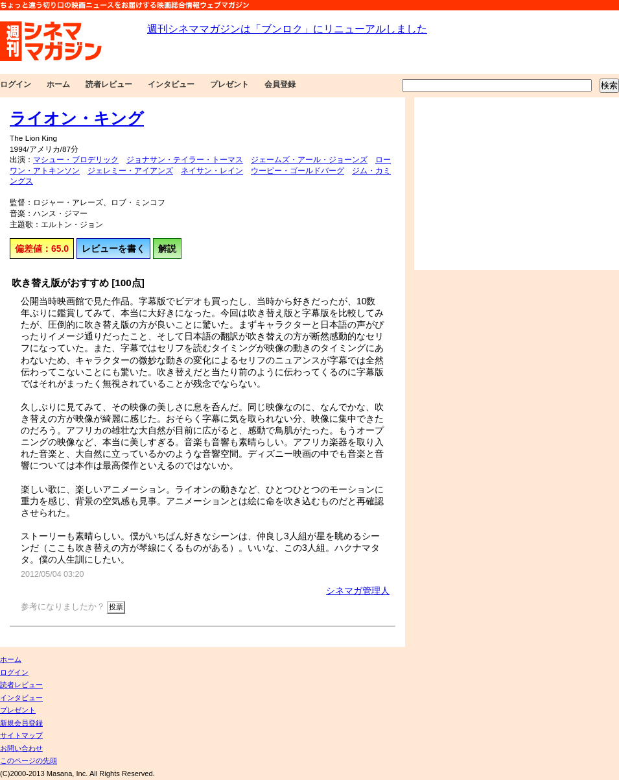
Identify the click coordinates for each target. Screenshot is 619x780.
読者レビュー (109, 84)
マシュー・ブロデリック (76, 159)
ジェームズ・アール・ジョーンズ (309, 159)
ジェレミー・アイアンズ (130, 170)
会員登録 (280, 84)
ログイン (15, 84)
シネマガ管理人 (358, 590)
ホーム (58, 84)
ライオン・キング (77, 118)
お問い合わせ (21, 748)
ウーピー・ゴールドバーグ (297, 170)
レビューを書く (113, 248)
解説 (167, 248)
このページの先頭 (28, 760)
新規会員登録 (21, 723)
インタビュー (171, 84)
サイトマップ (21, 735)
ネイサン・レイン (212, 170)
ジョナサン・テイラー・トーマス (184, 159)
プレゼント (229, 84)
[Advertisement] (508, 184)
